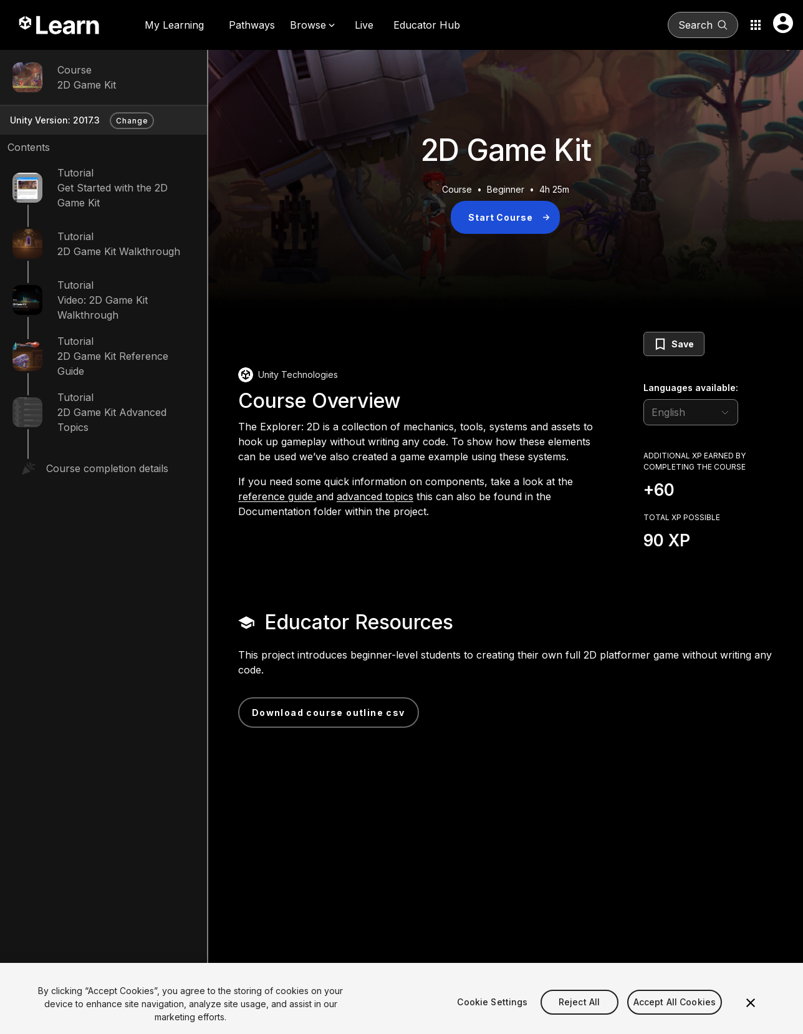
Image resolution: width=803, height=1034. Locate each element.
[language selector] (690, 412)
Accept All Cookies (674, 1012)
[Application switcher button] (756, 25)
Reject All (579, 1012)
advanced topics (375, 496)
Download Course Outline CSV (328, 712)
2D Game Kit (86, 85)
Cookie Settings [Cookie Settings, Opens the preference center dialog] (492, 1012)
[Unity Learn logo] (60, 25)
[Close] (750, 1013)
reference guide (277, 496)
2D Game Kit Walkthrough (118, 251)
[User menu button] (783, 23)
